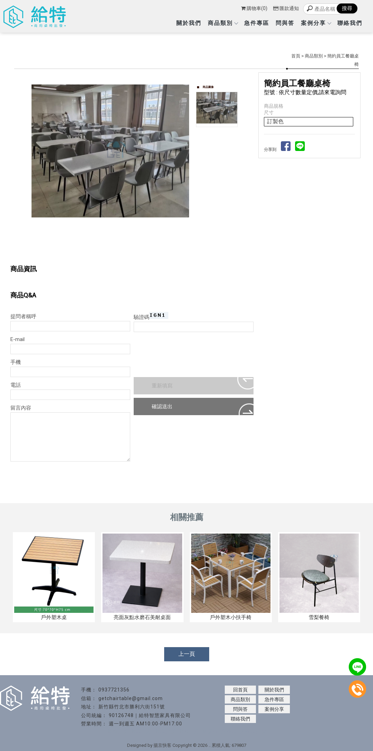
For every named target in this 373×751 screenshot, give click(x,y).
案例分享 (316, 23)
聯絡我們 (349, 23)
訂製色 (275, 121)
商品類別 (223, 23)
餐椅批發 (117, 731)
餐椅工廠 (189, 731)
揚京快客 (162, 745)
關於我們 (188, 23)
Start (112, 246)
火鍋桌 (229, 731)
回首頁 (240, 689)
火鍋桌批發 (253, 731)
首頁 (295, 56)
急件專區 (256, 23)
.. (209, 745)
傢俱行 (210, 731)
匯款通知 (286, 8)
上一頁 (186, 654)
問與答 (285, 23)
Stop (117, 246)
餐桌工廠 (141, 731)
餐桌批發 (165, 731)
